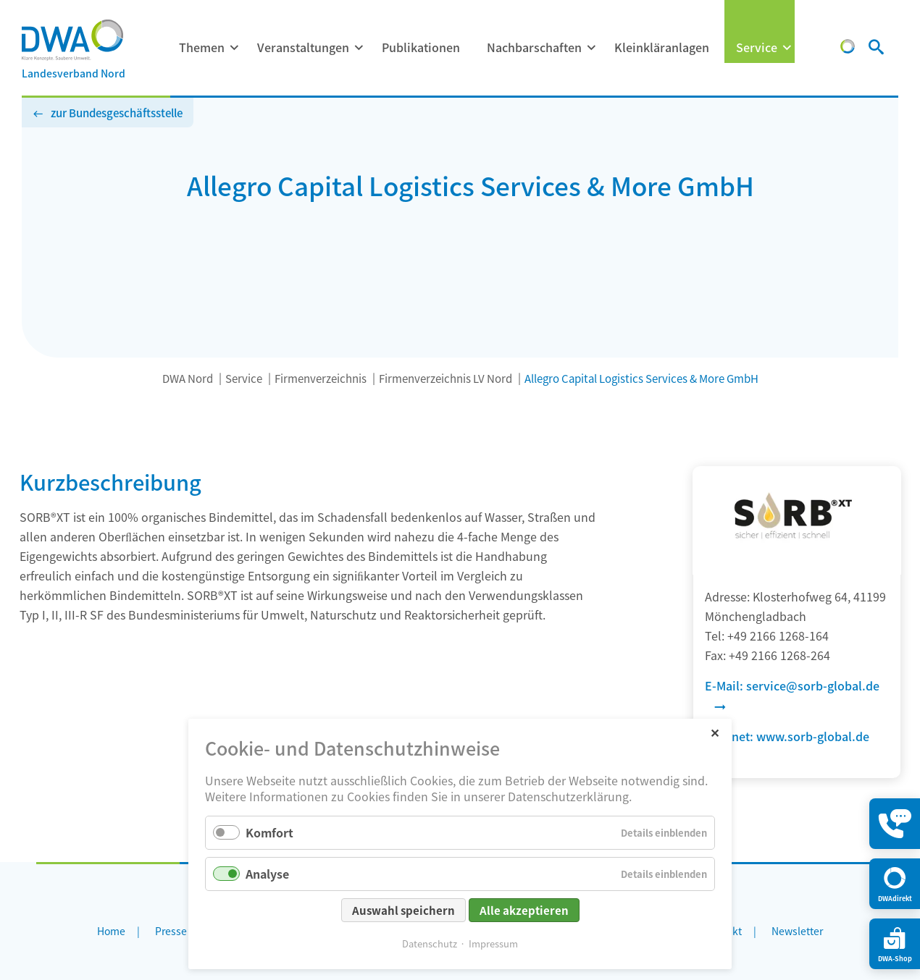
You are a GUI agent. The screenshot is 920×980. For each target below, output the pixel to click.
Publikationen (421, 47)
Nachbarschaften (534, 47)
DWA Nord (187, 378)
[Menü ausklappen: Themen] (234, 47)
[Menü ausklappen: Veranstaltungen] (358, 47)
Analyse (267, 873)
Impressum (493, 943)
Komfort (269, 832)
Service (756, 47)
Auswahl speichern (403, 910)
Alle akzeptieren (524, 910)
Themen (202, 47)
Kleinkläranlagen (661, 47)
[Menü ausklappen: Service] (786, 47)
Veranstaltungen (303, 47)
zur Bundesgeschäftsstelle (117, 112)
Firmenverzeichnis (321, 378)
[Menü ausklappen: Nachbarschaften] (591, 47)
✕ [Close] (714, 732)
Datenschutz (429, 943)
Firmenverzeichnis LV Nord (445, 378)
